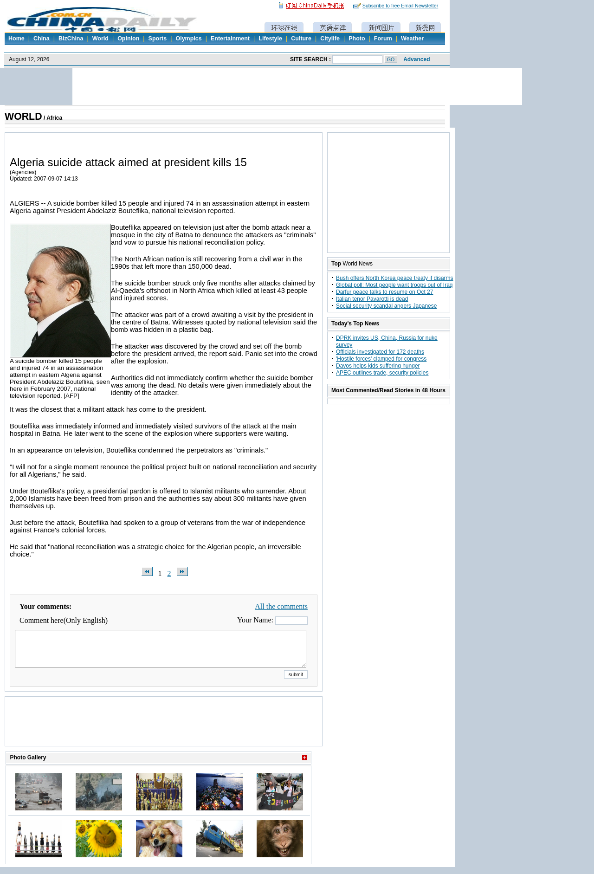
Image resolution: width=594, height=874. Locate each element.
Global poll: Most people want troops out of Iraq (394, 285)
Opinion (128, 38)
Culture (301, 38)
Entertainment (230, 38)
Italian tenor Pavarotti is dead (372, 299)
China (41, 38)
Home (16, 38)
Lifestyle (270, 38)
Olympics (188, 38)
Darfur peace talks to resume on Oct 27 (384, 292)
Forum (383, 38)
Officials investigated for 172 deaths (380, 352)
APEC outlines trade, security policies (382, 372)
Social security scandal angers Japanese (386, 306)
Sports (157, 38)
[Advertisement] (163, 733)
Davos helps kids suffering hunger (378, 366)
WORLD (23, 116)
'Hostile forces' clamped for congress (381, 359)
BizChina (70, 38)
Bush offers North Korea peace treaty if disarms (394, 278)
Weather (412, 38)
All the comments (281, 606)
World (100, 38)
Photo (357, 38)
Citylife (330, 38)
